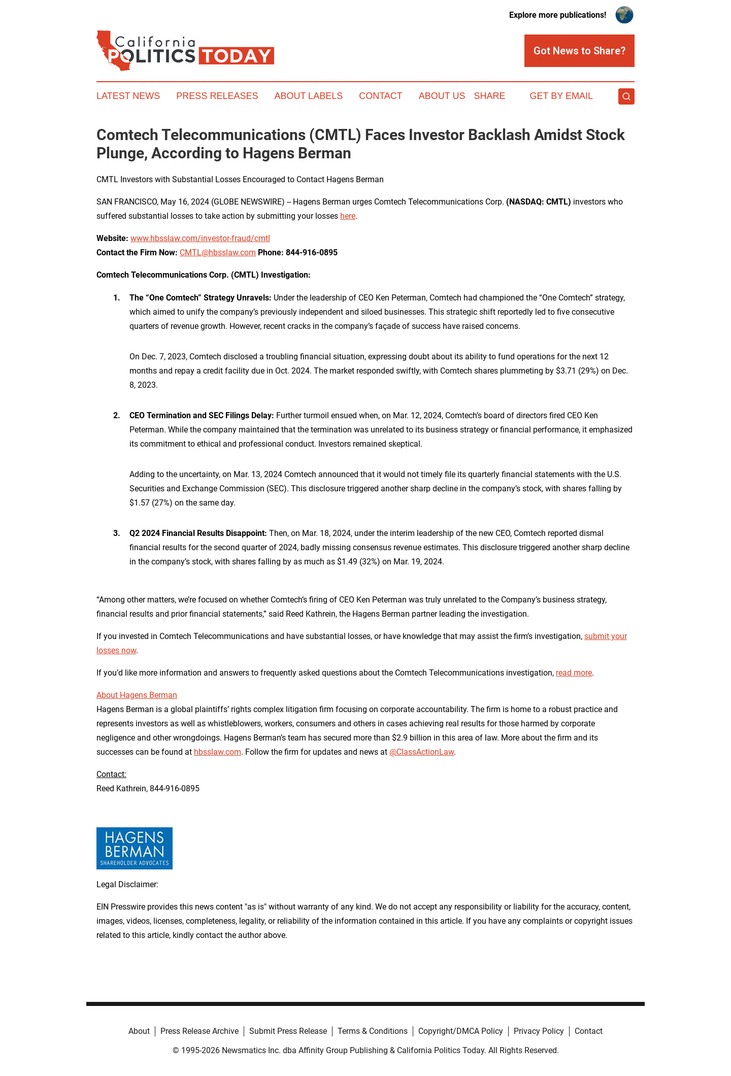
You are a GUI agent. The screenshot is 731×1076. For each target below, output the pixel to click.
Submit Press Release (288, 1031)
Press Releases (217, 96)
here (347, 216)
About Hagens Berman (136, 695)
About (139, 1031)
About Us (442, 96)
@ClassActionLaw (421, 752)
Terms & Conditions (373, 1031)
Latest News (128, 96)
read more (574, 673)
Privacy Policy (539, 1031)
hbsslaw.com (217, 752)
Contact (381, 96)
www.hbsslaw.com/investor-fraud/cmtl (200, 238)
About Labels (308, 96)
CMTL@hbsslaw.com (218, 252)
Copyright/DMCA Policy (460, 1031)
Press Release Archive (199, 1031)
